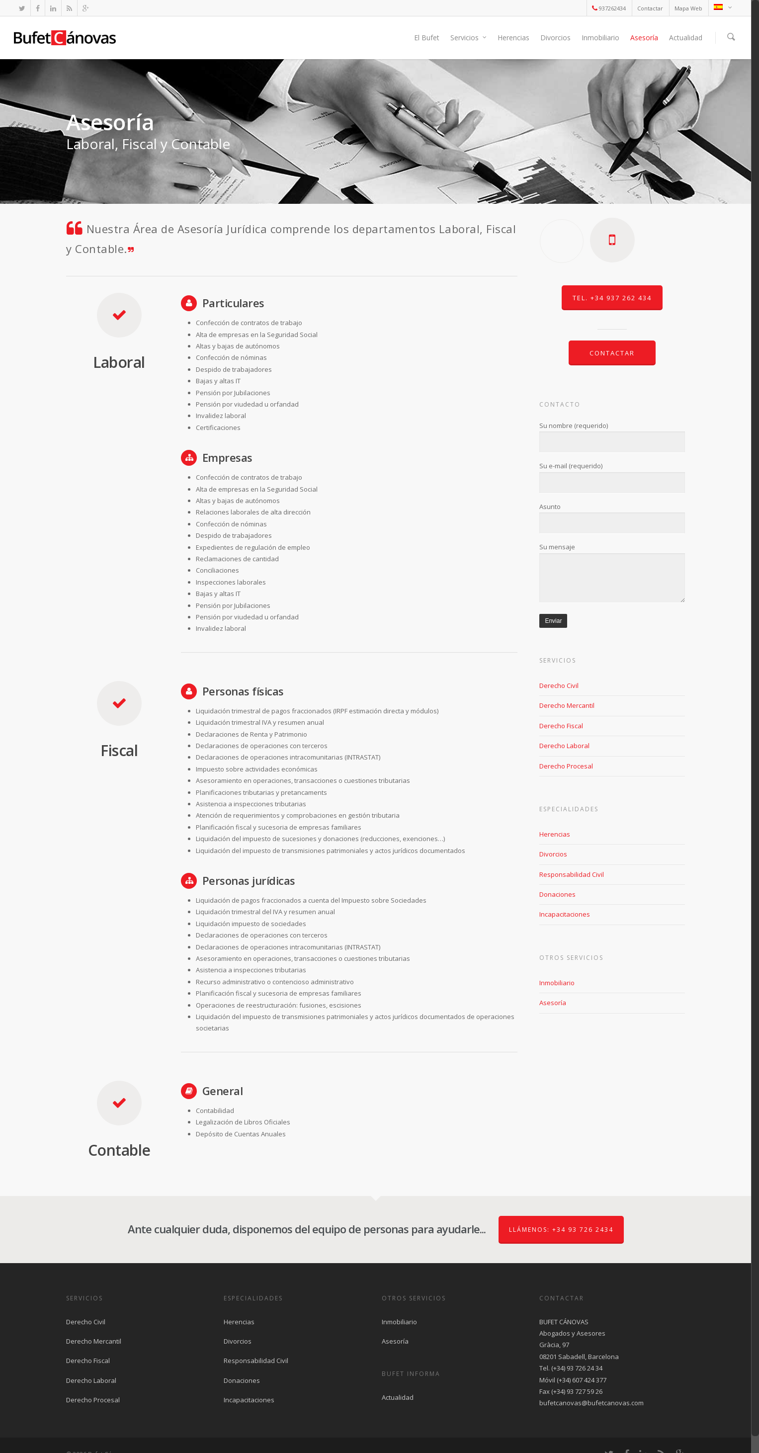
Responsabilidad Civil (571, 874)
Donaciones (557, 894)
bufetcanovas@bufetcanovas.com (591, 1402)
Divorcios (555, 37)
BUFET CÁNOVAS (564, 1321)
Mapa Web (688, 8)
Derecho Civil (559, 685)
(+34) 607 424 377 (581, 1379)
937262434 (609, 8)
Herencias (513, 37)
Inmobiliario (600, 37)
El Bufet (426, 37)
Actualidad (685, 37)
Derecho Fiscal (561, 725)
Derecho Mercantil (566, 705)
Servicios (469, 37)
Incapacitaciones (564, 914)
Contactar (650, 8)
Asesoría (644, 37)
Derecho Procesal (566, 766)
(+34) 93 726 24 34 (576, 1368)
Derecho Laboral (564, 745)
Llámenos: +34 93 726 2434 (561, 1229)
